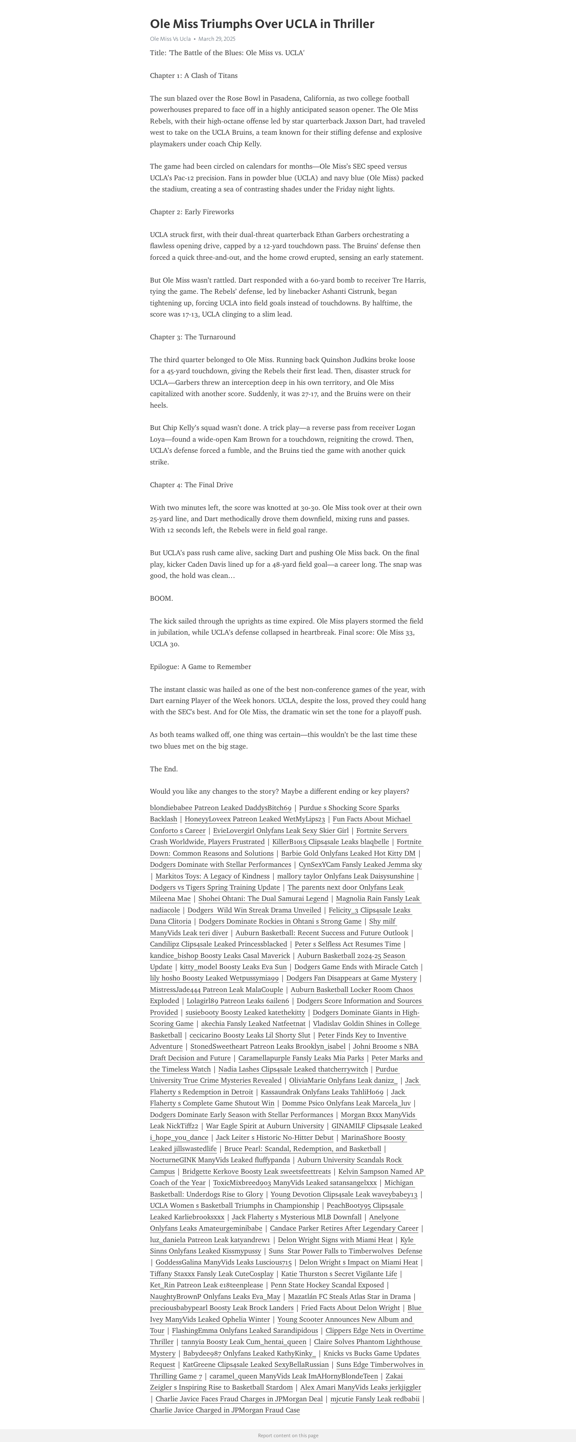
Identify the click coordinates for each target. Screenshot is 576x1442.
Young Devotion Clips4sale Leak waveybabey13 (344, 1194)
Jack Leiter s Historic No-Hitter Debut (275, 1137)
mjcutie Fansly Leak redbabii (375, 1398)
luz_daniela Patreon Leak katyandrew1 (210, 1239)
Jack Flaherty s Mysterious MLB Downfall (297, 1217)
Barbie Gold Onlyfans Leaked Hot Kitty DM (348, 853)
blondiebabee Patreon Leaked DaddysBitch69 (221, 807)
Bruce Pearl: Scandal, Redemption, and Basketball (302, 1148)
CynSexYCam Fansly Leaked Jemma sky (360, 864)
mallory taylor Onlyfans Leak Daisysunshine (345, 876)
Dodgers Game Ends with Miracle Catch (356, 966)
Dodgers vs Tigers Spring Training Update (215, 887)
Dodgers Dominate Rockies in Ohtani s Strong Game (280, 921)
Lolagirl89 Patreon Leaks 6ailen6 (238, 1000)
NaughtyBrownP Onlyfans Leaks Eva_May (215, 1296)
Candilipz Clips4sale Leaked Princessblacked (218, 944)
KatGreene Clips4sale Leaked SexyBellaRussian (256, 1364)
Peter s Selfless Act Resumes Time (348, 944)
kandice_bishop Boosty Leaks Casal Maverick (220, 955)
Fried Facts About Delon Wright (350, 1307)
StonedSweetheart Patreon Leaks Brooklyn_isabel (268, 1046)
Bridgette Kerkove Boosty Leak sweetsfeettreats (256, 1171)
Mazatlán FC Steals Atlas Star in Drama (349, 1296)
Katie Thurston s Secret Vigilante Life (339, 1273)
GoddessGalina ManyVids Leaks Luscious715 (224, 1262)
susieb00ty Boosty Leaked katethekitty (245, 1012)
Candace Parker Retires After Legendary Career (344, 1228)
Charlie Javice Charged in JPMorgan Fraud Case (225, 1410)
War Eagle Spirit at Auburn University (265, 1125)
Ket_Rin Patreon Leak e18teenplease (206, 1285)
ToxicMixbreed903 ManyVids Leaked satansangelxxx (295, 1182)
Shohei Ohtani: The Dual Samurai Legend (263, 898)
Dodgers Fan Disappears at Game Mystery (351, 978)
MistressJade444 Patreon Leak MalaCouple (216, 989)
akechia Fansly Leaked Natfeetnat (253, 1023)
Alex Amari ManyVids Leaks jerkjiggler (360, 1387)
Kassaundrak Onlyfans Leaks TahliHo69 (322, 1091)
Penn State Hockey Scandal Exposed (327, 1285)
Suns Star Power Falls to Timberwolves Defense (345, 1251)
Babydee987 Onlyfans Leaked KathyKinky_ (249, 1353)
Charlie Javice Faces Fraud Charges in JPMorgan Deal (239, 1398)
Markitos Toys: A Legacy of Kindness (213, 876)
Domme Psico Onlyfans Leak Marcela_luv (346, 1103)
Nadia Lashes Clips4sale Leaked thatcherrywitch (293, 1069)
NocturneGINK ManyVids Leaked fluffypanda (220, 1159)
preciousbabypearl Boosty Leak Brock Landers (222, 1307)
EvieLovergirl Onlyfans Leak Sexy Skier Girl (281, 830)
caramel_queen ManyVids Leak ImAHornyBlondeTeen (294, 1376)
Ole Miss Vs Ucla (170, 38)
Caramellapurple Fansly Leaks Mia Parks (301, 1058)
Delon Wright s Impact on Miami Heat (358, 1262)
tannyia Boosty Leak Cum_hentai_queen (243, 1341)
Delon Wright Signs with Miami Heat (335, 1239)
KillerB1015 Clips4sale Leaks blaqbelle (330, 841)
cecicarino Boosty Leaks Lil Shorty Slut (250, 1035)
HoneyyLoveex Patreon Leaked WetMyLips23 (255, 819)
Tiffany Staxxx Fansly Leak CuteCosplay (212, 1273)
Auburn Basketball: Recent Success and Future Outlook (322, 932)
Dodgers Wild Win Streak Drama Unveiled (254, 910)
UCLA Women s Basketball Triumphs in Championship (234, 1205)
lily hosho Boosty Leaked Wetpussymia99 (214, 978)
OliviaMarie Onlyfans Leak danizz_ (343, 1080)
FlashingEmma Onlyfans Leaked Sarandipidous (245, 1330)
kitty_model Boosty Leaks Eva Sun (233, 966)
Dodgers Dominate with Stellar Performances (220, 864)
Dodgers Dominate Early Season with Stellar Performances (241, 1114)
